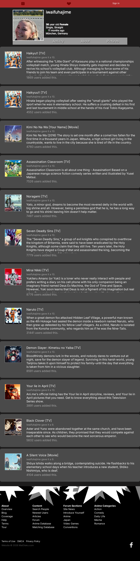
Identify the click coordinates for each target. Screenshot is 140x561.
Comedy (99, 512)
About (85, 41)
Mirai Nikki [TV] (37, 270)
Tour (4, 527)
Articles (36, 516)
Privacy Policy (33, 541)
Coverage (7, 516)
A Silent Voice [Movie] (42, 455)
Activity (58, 41)
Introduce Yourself (73, 512)
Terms (5, 523)
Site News (69, 509)
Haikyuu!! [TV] (36, 92)
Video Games (71, 523)
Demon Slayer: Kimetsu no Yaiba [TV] (53, 348)
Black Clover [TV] (39, 420)
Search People (40, 509)
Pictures (113, 41)
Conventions (70, 527)
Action (98, 509)
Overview (7, 509)
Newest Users (40, 512)
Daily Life (99, 516)
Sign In (116, 3)
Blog (4, 512)
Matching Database (43, 527)
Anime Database (41, 523)
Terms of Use (8, 541)
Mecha (98, 519)
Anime (66, 516)
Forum (36, 519)
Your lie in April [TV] (40, 386)
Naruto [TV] (34, 309)
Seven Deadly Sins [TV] (43, 231)
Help (4, 519)
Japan (66, 519)
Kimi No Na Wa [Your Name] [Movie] (52, 127)
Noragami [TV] (36, 196)
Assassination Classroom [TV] (48, 162)
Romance (99, 523)
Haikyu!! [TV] (35, 53)
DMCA (20, 541)
